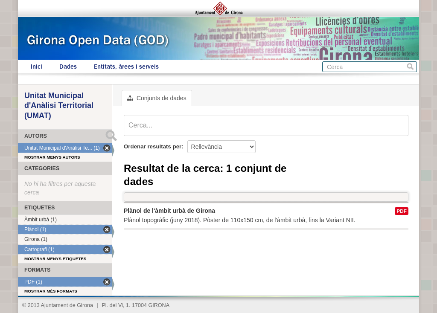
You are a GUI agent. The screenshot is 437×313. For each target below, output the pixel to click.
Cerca (410, 66)
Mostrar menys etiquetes (55, 258)
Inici (36, 66)
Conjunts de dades (156, 98)
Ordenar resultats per (152, 146)
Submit (111, 135)
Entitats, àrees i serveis (126, 66)
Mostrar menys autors (52, 157)
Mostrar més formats (50, 291)
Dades (68, 66)
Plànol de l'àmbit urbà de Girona (169, 210)
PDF (401, 211)
